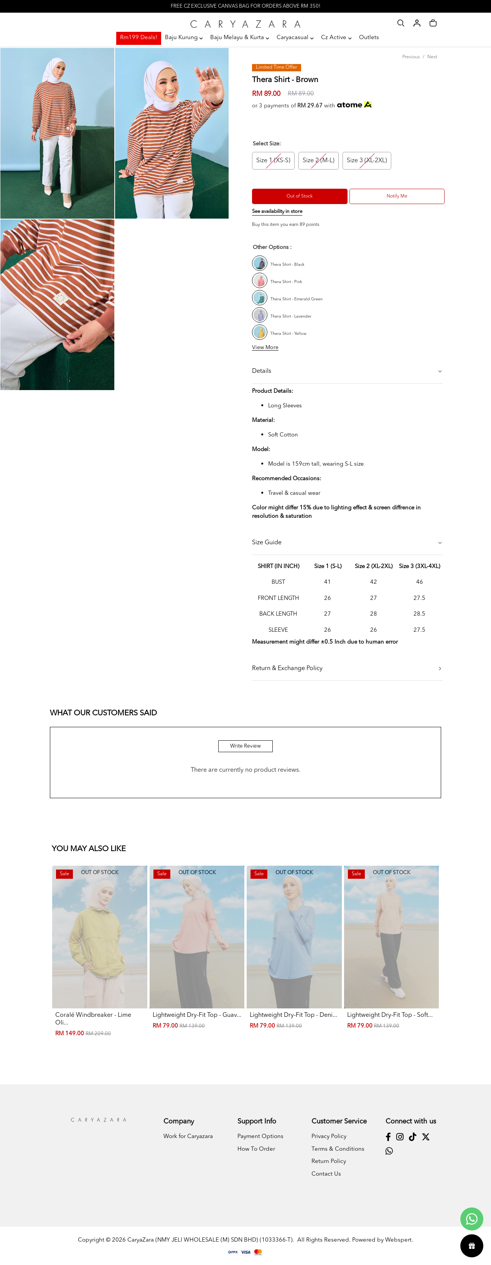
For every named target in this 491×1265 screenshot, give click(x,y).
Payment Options (260, 1137)
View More (265, 347)
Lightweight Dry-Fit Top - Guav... (197, 1015)
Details (261, 371)
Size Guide (267, 543)
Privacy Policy (328, 1137)
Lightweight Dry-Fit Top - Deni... (293, 1015)
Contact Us (326, 1174)
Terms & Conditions (337, 1149)
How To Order (256, 1149)
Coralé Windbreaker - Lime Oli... (93, 1019)
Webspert (398, 1240)
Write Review (245, 746)
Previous (411, 57)
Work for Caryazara (188, 1137)
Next (432, 57)
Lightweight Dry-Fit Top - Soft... (390, 1015)
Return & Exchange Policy (287, 668)
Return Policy (328, 1162)
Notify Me (397, 196)
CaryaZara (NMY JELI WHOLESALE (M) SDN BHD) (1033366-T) (210, 1240)
